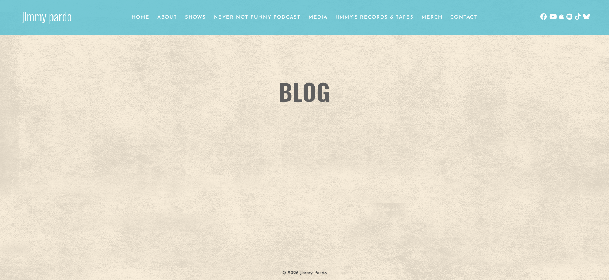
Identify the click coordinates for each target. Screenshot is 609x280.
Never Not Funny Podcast (257, 17)
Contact (463, 17)
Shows (195, 17)
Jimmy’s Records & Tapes (374, 17)
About (167, 17)
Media (317, 17)
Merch (431, 17)
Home (141, 17)
